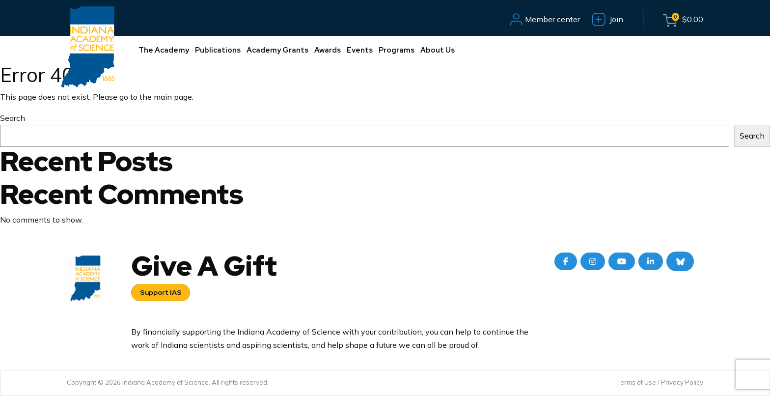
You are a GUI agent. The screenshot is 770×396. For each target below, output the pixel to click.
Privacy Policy (682, 382)
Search (12, 118)
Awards (327, 50)
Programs (396, 50)
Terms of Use (636, 382)
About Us (437, 50)
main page (173, 97)
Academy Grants (277, 50)
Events (360, 50)
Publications (218, 50)
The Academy (163, 50)
